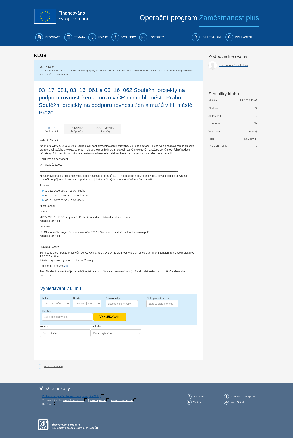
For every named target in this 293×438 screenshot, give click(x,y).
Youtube (197, 402)
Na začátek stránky (53, 366)
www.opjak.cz (97, 400)
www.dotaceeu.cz (73, 400)
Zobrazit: (45, 326)
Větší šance (199, 396)
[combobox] (56, 303)
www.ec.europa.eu (122, 400)
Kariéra (46, 404)
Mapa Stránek (238, 402)
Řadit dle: (96, 326)
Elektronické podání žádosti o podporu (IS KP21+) (71, 396)
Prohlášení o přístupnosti (243, 396)
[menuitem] (48, 37)
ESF (42, 66)
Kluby (51, 66)
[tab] (52, 129)
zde (66, 265)
